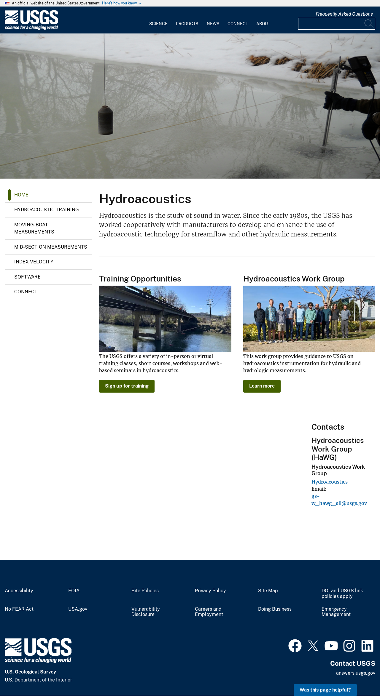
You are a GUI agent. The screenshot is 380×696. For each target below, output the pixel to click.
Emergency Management (336, 612)
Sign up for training (127, 386)
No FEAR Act (19, 609)
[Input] (336, 24)
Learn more (262, 386)
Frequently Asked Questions (344, 14)
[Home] (31, 28)
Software (27, 277)
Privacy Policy (210, 590)
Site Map (268, 590)
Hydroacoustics (329, 482)
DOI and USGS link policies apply (342, 593)
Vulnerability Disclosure (145, 612)
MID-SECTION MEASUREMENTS (50, 247)
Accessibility (19, 590)
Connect (238, 23)
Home (21, 195)
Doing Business (275, 609)
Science (158, 23)
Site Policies (145, 590)
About (263, 23)
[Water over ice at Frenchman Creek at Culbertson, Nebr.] (190, 106)
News (213, 23)
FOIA (74, 590)
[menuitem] (158, 20)
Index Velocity (33, 262)
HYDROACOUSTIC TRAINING (46, 209)
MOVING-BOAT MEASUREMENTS (34, 228)
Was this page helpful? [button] (325, 690)
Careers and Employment (209, 612)
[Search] (369, 24)
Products (187, 23)
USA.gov (77, 609)
